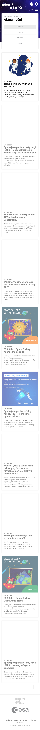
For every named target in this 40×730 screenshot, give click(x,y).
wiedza (20, 43)
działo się (20, 38)
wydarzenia (20, 32)
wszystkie (20, 27)
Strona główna (8, 16)
